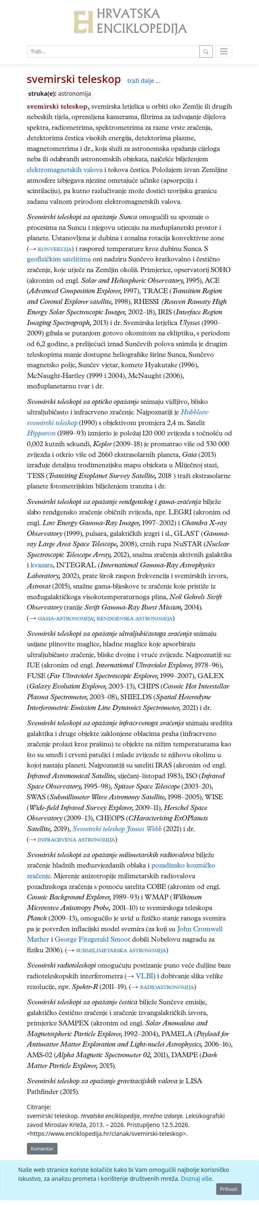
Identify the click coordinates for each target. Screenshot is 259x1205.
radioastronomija (167, 987)
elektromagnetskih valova (64, 170)
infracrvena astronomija (76, 840)
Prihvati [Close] (229, 1189)
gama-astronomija (65, 619)
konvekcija (55, 249)
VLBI (144, 977)
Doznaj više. (197, 1178)
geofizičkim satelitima (59, 260)
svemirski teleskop (74, 79)
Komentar (42, 1148)
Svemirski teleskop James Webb (117, 830)
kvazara (42, 566)
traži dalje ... (144, 80)
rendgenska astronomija (134, 619)
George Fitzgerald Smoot (92, 940)
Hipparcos (41, 434)
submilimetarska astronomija (121, 951)
